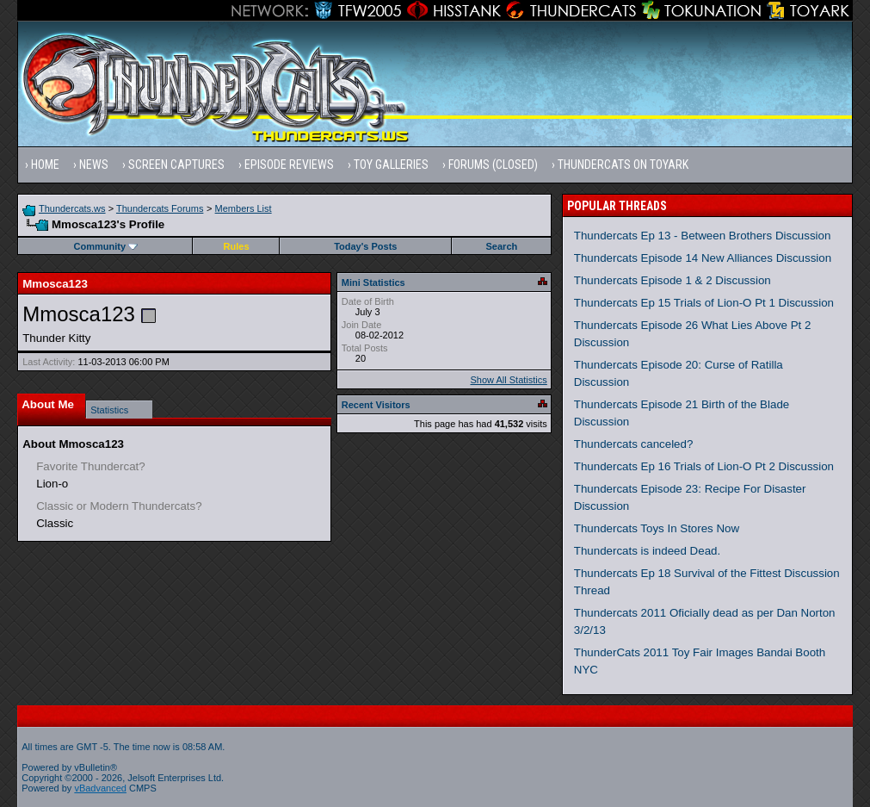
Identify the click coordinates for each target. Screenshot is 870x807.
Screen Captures (176, 164)
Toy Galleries (391, 164)
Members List (243, 208)
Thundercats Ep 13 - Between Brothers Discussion (702, 235)
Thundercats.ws (72, 208)
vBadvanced (100, 788)
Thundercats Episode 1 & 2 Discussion (672, 280)
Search (502, 246)
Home (45, 164)
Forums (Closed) (493, 164)
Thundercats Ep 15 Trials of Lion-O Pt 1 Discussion (704, 302)
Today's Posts (365, 246)
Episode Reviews (289, 164)
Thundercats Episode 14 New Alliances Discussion (702, 257)
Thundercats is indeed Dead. (647, 550)
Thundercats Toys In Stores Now (656, 528)
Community (106, 246)
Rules (237, 246)
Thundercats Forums (159, 208)
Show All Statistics (509, 380)
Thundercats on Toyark (623, 164)
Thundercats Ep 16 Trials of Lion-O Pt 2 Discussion (704, 466)
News (93, 164)
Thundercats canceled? (634, 444)
